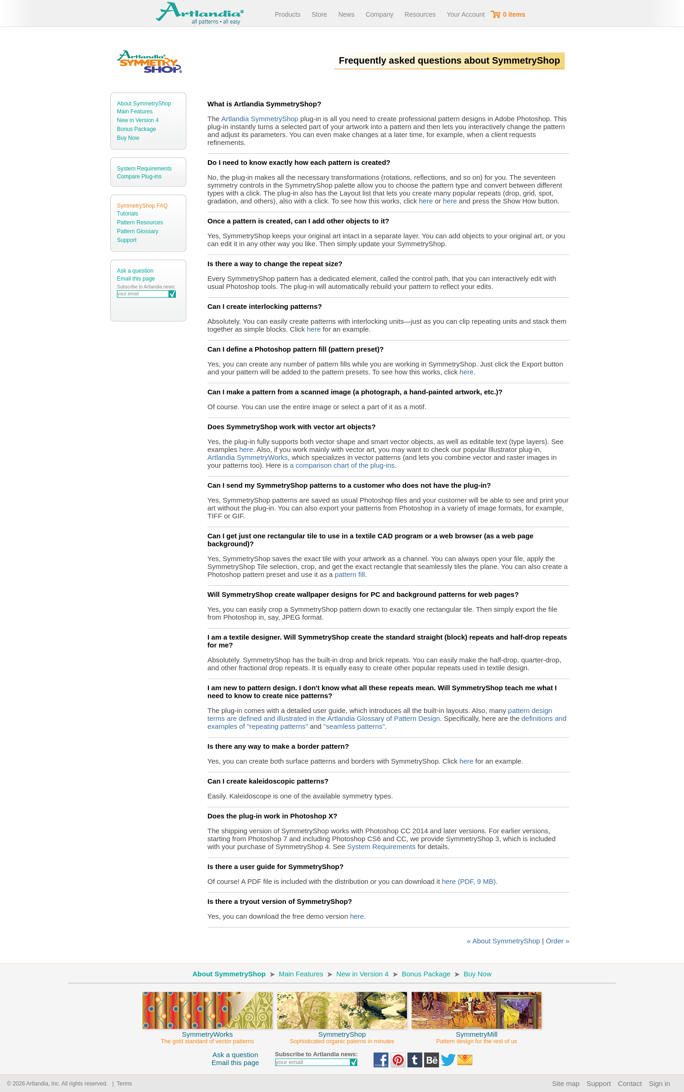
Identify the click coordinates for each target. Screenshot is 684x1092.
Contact (630, 1083)
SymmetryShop (342, 1033)
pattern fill (350, 574)
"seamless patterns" (354, 726)
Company (380, 14)
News (346, 14)
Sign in (659, 1083)
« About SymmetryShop (503, 941)
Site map (566, 1083)
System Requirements (144, 168)
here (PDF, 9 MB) (469, 881)
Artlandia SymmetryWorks (247, 457)
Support (126, 240)
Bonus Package (136, 129)
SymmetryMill (477, 1033)
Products (287, 14)
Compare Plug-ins (139, 176)
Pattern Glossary (137, 231)
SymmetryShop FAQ (142, 206)
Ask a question (135, 271)
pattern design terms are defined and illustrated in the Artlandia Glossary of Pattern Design (379, 714)
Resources (420, 14)
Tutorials (127, 213)
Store (319, 14)
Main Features (135, 111)
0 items (514, 14)
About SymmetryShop (144, 103)
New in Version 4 (138, 120)
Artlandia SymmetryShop (259, 119)
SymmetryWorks (207, 1033)
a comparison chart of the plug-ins (342, 465)
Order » (557, 941)
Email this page (136, 278)
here (426, 201)
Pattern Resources (140, 222)
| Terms (120, 1083)
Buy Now (128, 138)
